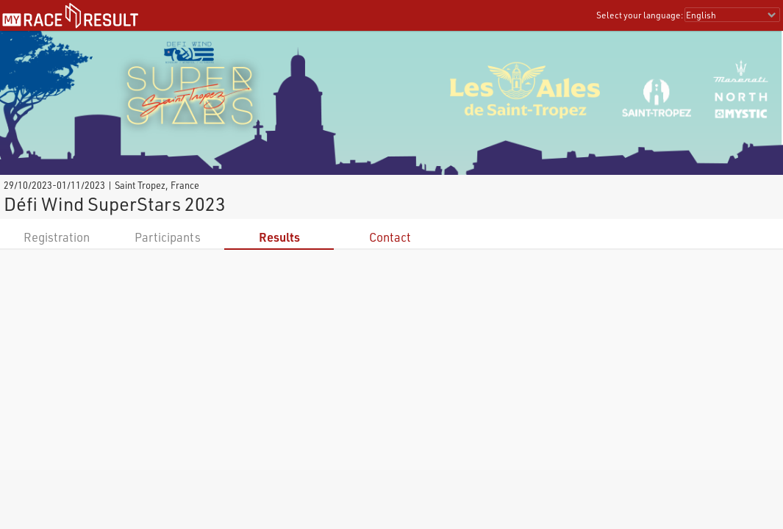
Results (279, 237)
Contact (390, 237)
